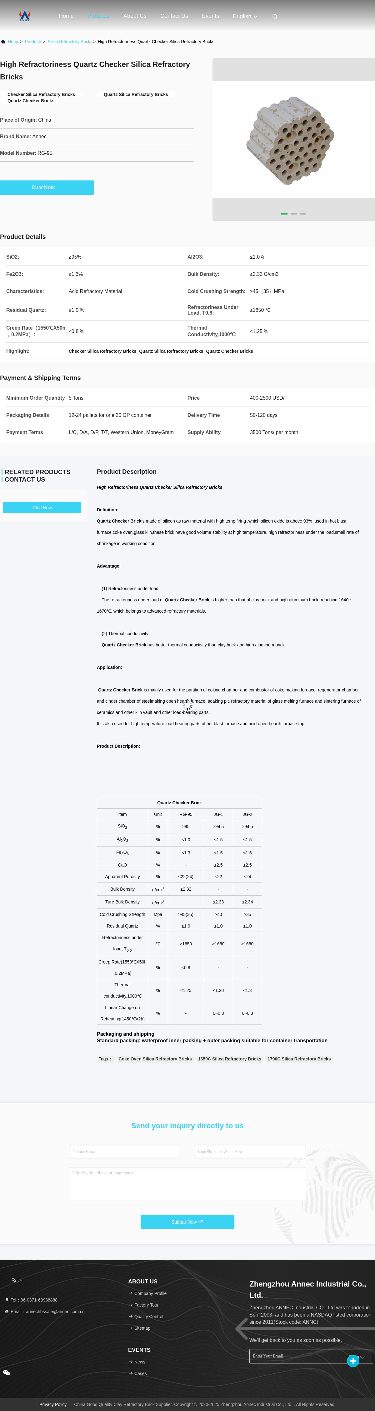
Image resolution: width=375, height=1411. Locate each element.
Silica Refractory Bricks (70, 41)
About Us (135, 16)
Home (66, 16)
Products (99, 16)
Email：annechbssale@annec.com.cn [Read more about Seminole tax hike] (44, 1311)
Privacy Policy (53, 1404)
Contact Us (174, 16)
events (210, 16)
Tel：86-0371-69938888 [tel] (31, 1299)
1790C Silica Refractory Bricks (299, 1058)
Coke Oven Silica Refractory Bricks (155, 1058)
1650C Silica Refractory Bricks (229, 1058)
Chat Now (47, 187)
